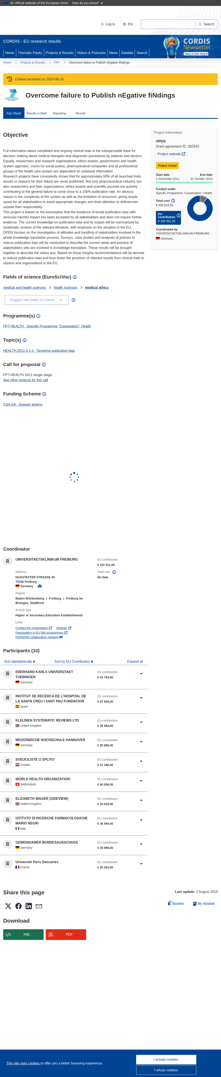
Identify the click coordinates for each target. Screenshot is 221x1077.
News (113, 53)
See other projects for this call (25, 380)
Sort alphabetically (18, 661)
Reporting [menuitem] (59, 113)
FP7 (57, 62)
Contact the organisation (34, 628)
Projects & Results (60, 53)
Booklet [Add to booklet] (176, 903)
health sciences (65, 287)
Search (142, 53)
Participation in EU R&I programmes (42, 632)
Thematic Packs (30, 53)
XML (26, 934)
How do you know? (87, 3)
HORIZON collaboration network (39, 637)
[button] (127, 24)
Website (64, 628)
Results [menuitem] (81, 113)
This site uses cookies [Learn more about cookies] (23, 1063)
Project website (172, 153)
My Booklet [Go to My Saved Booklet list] (204, 904)
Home (9, 53)
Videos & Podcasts (91, 53)
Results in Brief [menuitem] (37, 113)
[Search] (206, 24)
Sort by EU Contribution (72, 661)
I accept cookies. (166, 1059)
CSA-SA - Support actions (22, 404)
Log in (108, 24)
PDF (69, 934)
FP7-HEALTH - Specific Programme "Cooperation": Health (47, 326)
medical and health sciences (24, 287)
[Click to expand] (141, 673)
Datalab (127, 53)
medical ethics (96, 287)
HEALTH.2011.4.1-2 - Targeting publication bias (39, 350)
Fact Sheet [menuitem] (14, 113)
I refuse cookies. (166, 1070)
